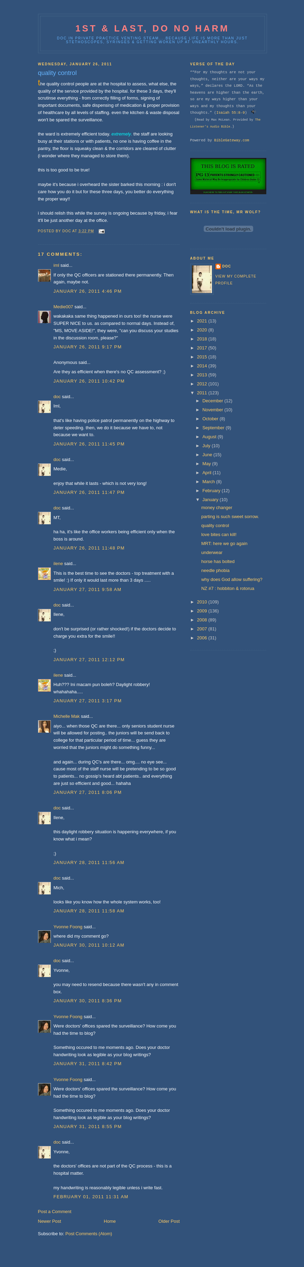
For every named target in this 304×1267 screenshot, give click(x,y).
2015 (203, 356)
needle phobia (215, 570)
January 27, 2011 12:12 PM (89, 659)
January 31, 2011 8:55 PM (88, 1126)
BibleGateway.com (231, 140)
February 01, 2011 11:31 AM (91, 1196)
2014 (203, 365)
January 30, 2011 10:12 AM (89, 945)
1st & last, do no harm (152, 28)
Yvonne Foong (68, 926)
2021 (203, 320)
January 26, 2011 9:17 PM (88, 346)
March (209, 481)
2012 (203, 383)
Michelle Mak (67, 716)
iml (56, 265)
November (213, 409)
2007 (203, 628)
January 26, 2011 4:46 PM (88, 291)
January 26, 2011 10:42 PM (89, 381)
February (212, 490)
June (207, 454)
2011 (203, 392)
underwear (211, 552)
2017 (203, 347)
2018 (203, 338)
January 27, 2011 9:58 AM (88, 589)
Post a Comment (55, 1211)
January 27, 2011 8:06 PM (88, 792)
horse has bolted (217, 561)
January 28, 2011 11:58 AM (89, 910)
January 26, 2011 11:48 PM (89, 548)
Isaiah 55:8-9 (230, 112)
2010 (203, 601)
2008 (203, 619)
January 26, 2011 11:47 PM (89, 492)
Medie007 (63, 306)
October (211, 418)
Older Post (168, 1221)
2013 (203, 374)
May (207, 463)
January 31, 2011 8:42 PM (88, 1063)
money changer (216, 507)
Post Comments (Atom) (88, 1233)
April (207, 472)
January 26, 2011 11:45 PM (89, 444)
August (210, 436)
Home (110, 1221)
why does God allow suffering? (231, 579)
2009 (203, 610)
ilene (58, 563)
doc (57, 396)
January (211, 499)
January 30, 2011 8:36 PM (88, 1000)
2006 (203, 637)
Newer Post (49, 1221)
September (213, 427)
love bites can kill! (219, 534)
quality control (215, 525)
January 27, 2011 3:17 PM (88, 700)
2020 (203, 329)
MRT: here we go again (224, 543)
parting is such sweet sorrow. (230, 516)
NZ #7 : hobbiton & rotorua (227, 588)
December (213, 400)
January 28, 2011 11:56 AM (89, 862)
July (207, 445)
